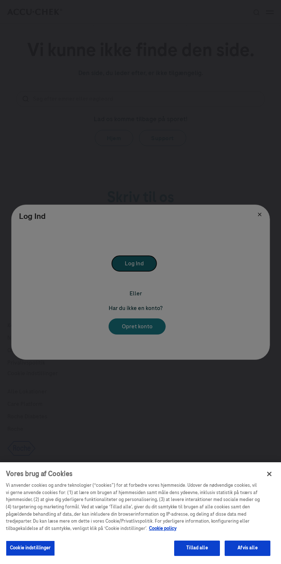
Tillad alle (196, 553)
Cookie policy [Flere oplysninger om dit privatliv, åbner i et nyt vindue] (162, 533)
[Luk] (269, 479)
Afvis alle (247, 553)
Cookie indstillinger (30, 553)
